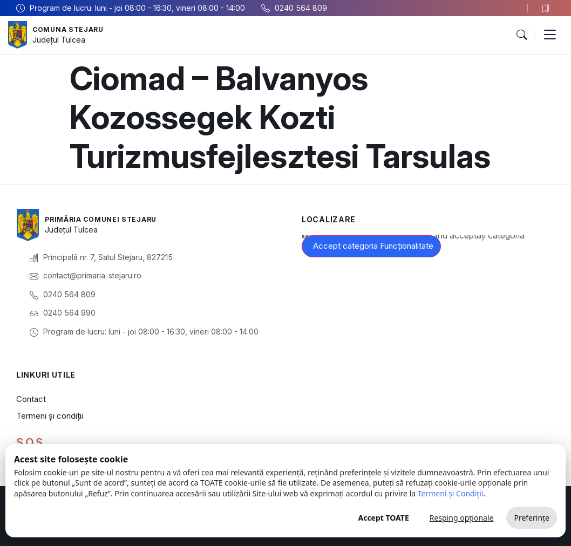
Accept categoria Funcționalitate (373, 246)
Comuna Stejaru (72, 28)
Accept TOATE (383, 518)
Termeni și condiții (49, 416)
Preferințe (531, 518)
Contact (31, 399)
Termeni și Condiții (451, 493)
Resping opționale (462, 518)
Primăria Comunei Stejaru (108, 218)
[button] (521, 35)
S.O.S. (30, 442)
